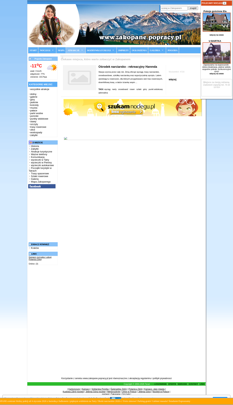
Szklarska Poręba (100, 389)
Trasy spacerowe (40, 173)
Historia (35, 146)
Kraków (35, 248)
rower (132, 89)
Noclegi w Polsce (160, 391)
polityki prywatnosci (162, 378)
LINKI (202, 384)
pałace (33, 110)
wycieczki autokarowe (42, 165)
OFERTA (172, 384)
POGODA (172, 50)
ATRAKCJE (73, 50)
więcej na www (217, 35)
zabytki (33, 135)
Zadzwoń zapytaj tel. (216, 83)
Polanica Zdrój (136, 389)
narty (114, 89)
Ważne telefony (39, 154)
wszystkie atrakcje (39, 89)
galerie (33, 96)
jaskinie (34, 102)
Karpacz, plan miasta (154, 389)
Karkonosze (74, 389)
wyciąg (107, 89)
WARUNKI (182, 384)
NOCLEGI (45, 50)
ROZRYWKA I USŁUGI (99, 50)
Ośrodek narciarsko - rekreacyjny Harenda (127, 66)
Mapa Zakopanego (41, 181)
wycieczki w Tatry (40, 159)
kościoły (34, 105)
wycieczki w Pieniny (41, 162)
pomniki (34, 116)
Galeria (35, 179)
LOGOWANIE (160, 384)
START (33, 50)
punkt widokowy (156, 89)
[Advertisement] (42, 322)
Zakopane (115, 394)
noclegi (105, 394)
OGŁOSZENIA (139, 50)
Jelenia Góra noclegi (95, 391)
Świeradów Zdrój (118, 389)
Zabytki (35, 148)
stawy (33, 121)
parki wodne (36, 113)
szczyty (34, 124)
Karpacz (86, 389)
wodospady (36, 132)
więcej (172, 79)
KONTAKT (193, 384)
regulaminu (145, 378)
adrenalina (103, 93)
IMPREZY (123, 50)
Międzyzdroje (113, 391)
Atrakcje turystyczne (41, 151)
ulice (32, 129)
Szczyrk (126, 394)
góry (32, 99)
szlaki (138, 89)
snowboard (123, 89)
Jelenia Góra (144, 391)
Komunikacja (37, 157)
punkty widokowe (39, 118)
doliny (33, 94)
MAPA (61, 50)
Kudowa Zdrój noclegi (73, 391)
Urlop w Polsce (129, 391)
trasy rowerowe (38, 127)
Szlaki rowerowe (39, 176)
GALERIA (155, 50)
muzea (33, 107)
